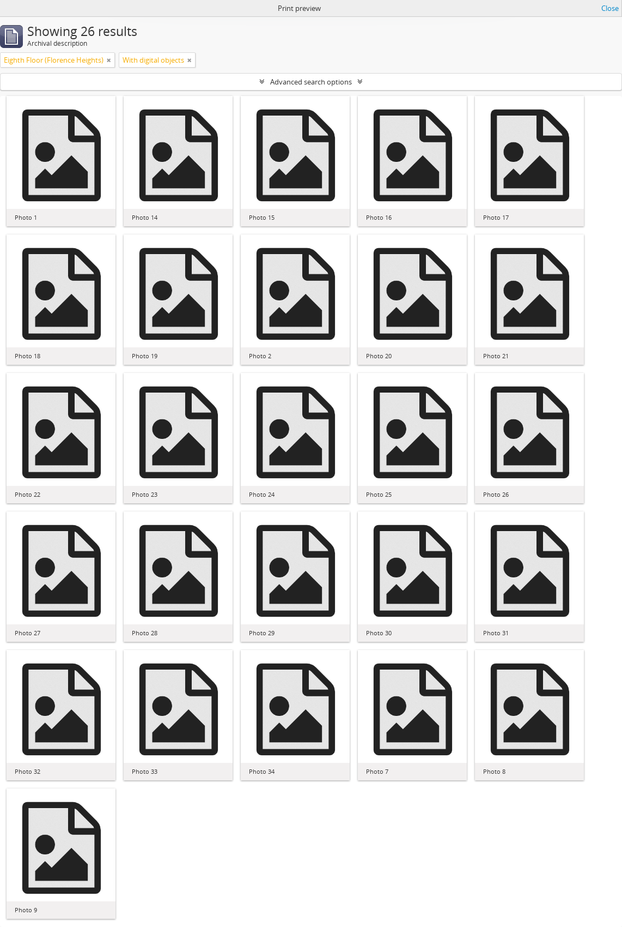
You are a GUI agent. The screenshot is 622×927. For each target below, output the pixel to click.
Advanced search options (311, 82)
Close (610, 8)
